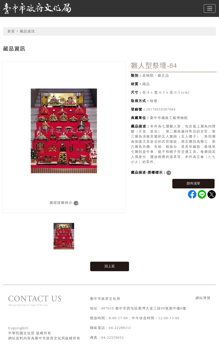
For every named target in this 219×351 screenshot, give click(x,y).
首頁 (11, 31)
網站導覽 (203, 298)
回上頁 (110, 266)
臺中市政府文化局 (105, 298)
